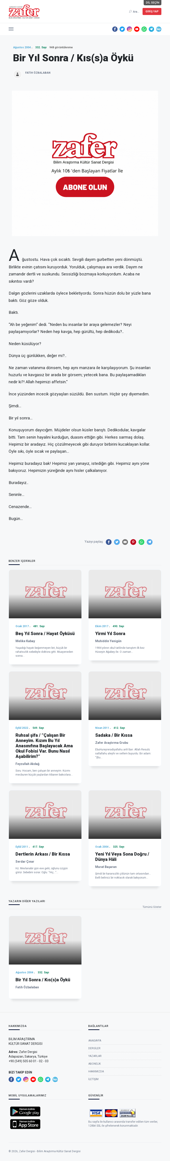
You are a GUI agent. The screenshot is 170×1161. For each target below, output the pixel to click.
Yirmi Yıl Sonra (110, 700)
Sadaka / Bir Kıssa (113, 814)
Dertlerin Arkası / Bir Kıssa (42, 922)
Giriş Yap (151, 11)
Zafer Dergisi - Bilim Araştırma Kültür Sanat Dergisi (50, 1155)
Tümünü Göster (152, 907)
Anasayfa (94, 1068)
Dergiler (94, 1076)
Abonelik (94, 1092)
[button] (11, 27)
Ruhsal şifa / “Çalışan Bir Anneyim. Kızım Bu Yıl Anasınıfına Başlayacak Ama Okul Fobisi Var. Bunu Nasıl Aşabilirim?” (44, 825)
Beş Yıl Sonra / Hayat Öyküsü (45, 700)
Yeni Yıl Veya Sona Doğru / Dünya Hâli (122, 924)
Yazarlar (95, 1084)
